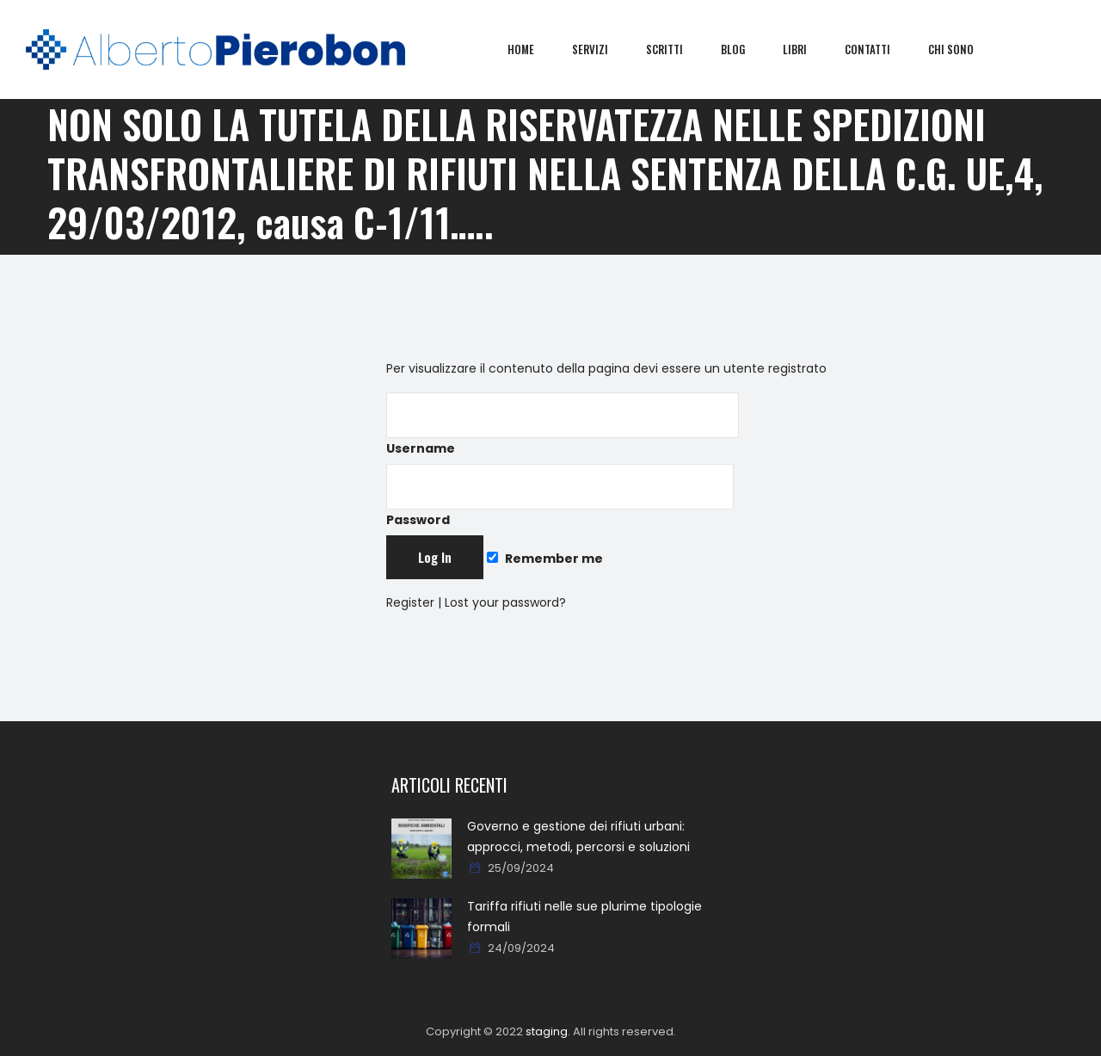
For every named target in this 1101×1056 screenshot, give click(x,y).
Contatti (879, 49)
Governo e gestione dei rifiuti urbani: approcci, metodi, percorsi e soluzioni (578, 836)
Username (562, 424)
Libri (807, 49)
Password (560, 496)
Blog (745, 49)
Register (410, 602)
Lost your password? (505, 602)
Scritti (676, 49)
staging (547, 1031)
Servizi (602, 49)
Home (533, 49)
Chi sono (963, 49)
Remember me (544, 558)
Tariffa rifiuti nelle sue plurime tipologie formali (584, 917)
